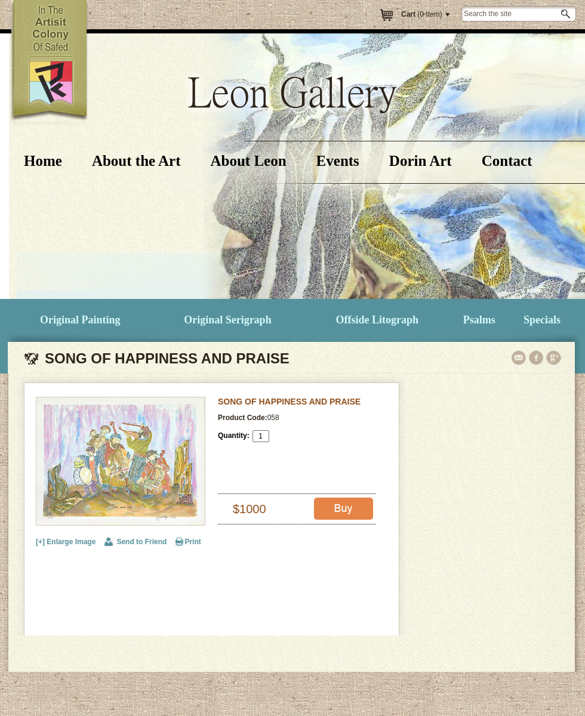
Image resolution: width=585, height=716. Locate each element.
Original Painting (80, 320)
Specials (542, 320)
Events (337, 161)
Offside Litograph (377, 320)
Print (192, 542)
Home (43, 161)
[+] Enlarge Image (66, 542)
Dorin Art (420, 161)
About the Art (136, 161)
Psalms (479, 320)
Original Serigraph (228, 320)
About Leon (248, 161)
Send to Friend (141, 542)
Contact (507, 161)
